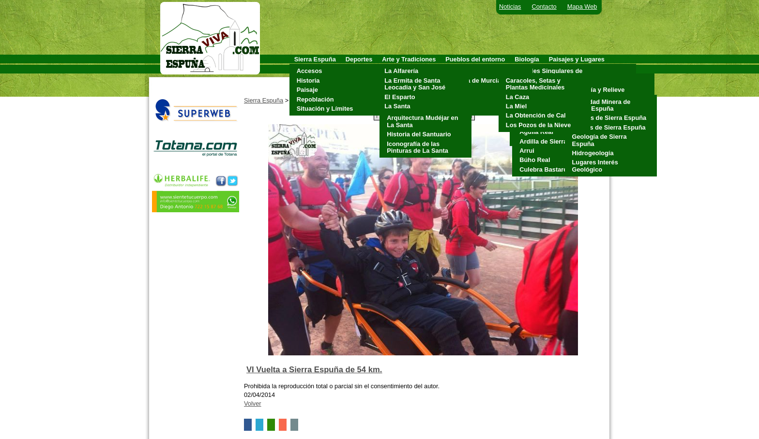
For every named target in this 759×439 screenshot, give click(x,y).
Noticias (510, 6)
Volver (252, 403)
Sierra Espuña (263, 100)
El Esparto (399, 97)
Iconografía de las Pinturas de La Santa (417, 147)
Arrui (526, 150)
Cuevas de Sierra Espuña (609, 117)
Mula (455, 89)
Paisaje (307, 89)
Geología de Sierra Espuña (599, 140)
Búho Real (534, 159)
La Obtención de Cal (536, 115)
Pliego (457, 99)
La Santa (397, 106)
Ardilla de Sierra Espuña (555, 141)
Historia (308, 80)
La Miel (516, 106)
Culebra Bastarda (545, 169)
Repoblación (315, 99)
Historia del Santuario (419, 134)
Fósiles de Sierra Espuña (609, 127)
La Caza (517, 97)
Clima (578, 80)
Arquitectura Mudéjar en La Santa (422, 121)
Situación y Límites (325, 108)
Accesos (309, 70)
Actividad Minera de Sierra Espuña (601, 105)
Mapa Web (582, 6)
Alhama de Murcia (474, 80)
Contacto (544, 6)
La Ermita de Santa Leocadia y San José (414, 84)
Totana (458, 108)
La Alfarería (401, 70)
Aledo (456, 70)
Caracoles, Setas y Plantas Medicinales (535, 84)
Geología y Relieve (597, 89)
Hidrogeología (593, 153)
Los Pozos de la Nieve (538, 125)
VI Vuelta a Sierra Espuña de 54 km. (314, 369)
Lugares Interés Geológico (595, 166)
